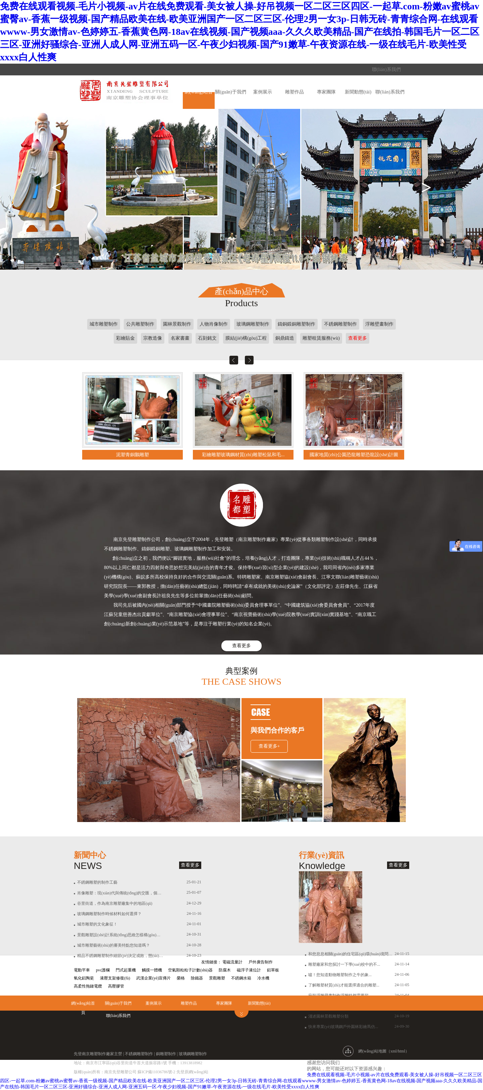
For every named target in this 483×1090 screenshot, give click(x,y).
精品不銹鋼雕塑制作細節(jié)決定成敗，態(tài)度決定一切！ (120, 955)
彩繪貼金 (125, 338)
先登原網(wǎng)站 (192, 1072)
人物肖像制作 (214, 324)
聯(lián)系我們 (386, 69)
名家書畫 (180, 338)
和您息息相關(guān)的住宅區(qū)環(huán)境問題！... (351, 954)
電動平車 (82, 970)
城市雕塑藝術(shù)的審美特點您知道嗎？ (113, 945)
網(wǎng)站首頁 (83, 1004)
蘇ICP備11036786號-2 (157, 1072)
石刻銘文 (207, 338)
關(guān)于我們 (230, 91)
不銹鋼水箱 (241, 978)
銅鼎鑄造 (284, 338)
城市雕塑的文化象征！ (97, 924)
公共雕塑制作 (140, 324)
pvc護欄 (103, 970)
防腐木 (225, 970)
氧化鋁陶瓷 (84, 978)
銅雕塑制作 (166, 1053)
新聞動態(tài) (358, 91)
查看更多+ (269, 746)
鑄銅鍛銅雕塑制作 (296, 324)
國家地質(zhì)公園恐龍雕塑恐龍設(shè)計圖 (354, 454)
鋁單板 (273, 970)
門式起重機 (126, 970)
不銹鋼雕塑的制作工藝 (97, 882)
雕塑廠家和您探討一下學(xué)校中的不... (344, 964)
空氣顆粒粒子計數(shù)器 (190, 970)
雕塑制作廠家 (102, 1053)
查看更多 (357, 338)
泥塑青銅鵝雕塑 (132, 454)
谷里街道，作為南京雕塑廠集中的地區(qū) (114, 903)
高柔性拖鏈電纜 (88, 986)
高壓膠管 (116, 986)
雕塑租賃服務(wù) (321, 338)
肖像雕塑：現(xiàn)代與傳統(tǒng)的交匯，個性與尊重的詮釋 (120, 893)
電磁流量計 (232, 962)
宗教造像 (152, 338)
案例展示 (262, 91)
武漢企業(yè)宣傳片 (153, 978)
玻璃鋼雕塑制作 (252, 324)
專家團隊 (326, 91)
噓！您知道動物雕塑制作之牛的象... (340, 974)
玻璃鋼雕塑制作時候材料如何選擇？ (109, 913)
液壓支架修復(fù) (115, 978)
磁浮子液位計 (249, 970)
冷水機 (263, 978)
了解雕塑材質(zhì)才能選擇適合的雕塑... (343, 985)
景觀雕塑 (217, 978)
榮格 (181, 978)
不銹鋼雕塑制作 (340, 324)
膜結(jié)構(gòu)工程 (246, 338)
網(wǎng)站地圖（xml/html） (383, 1051)
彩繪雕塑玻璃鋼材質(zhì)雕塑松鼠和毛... (243, 454)
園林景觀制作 (177, 324)
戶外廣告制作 (261, 962)
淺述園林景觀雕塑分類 (328, 1016)
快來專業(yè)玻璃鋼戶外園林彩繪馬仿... (343, 1026)
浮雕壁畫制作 (379, 324)
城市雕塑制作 (104, 324)
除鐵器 (197, 978)
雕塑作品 (294, 91)
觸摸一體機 (152, 970)
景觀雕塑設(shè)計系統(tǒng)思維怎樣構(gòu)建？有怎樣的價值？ (120, 935)
